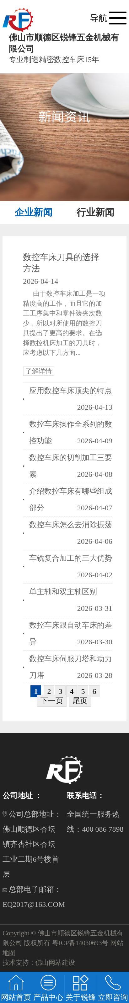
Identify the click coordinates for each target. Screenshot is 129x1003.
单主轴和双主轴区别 (63, 592)
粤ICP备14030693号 (80, 943)
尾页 (80, 701)
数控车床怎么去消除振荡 (70, 525)
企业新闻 (33, 212)
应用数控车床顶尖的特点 (70, 391)
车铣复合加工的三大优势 (70, 558)
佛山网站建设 (55, 962)
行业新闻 (95, 212)
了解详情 (38, 371)
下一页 (51, 701)
